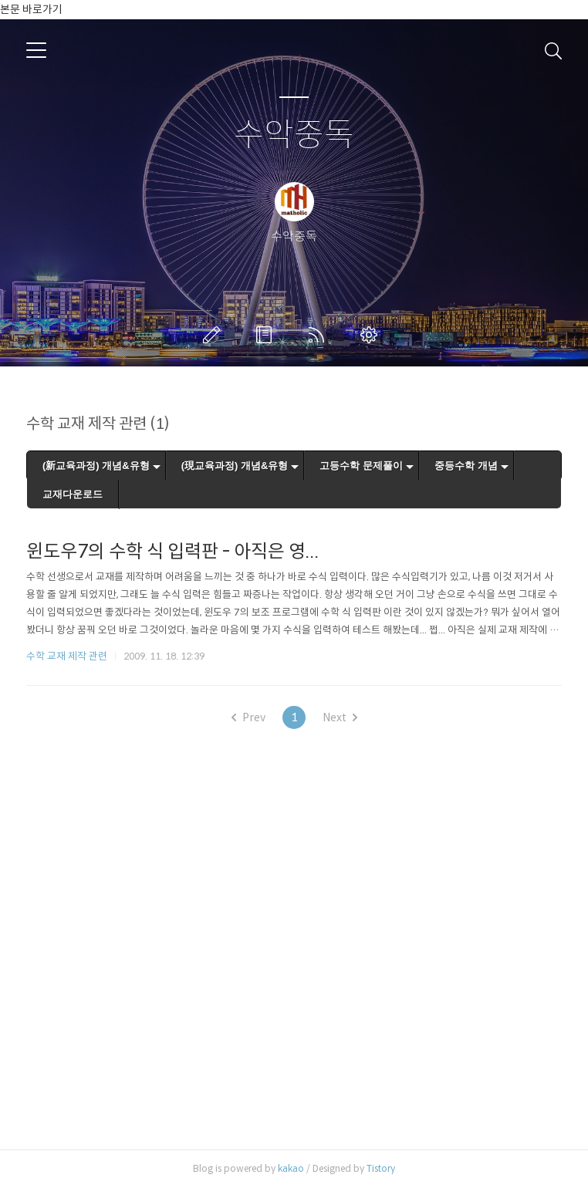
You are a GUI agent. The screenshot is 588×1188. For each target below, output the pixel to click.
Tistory (381, 1168)
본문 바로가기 (31, 9)
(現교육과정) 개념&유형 (235, 465)
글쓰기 (214, 334)
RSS (319, 334)
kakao (291, 1168)
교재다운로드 (72, 494)
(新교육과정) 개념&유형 (96, 465)
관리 (371, 334)
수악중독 (294, 135)
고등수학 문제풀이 (361, 465)
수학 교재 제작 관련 (66, 656)
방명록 (267, 334)
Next (340, 717)
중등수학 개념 (466, 465)
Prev (248, 717)
